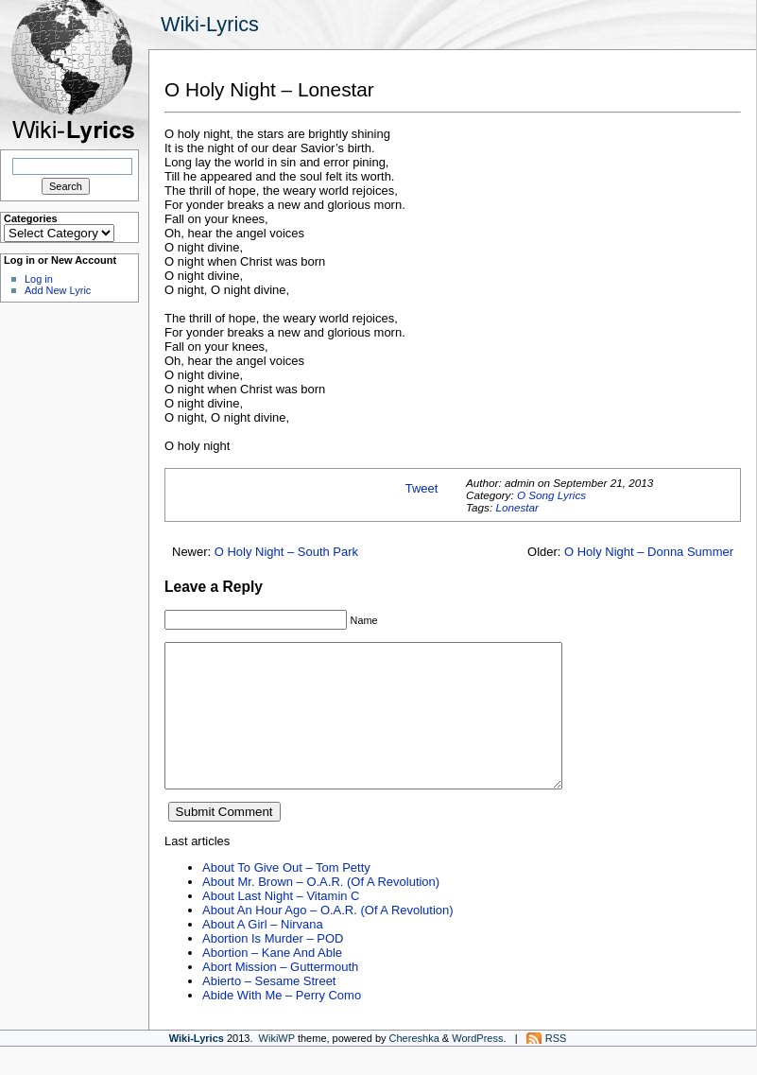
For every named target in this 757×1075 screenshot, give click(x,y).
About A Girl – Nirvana (262, 952)
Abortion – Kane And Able (272, 981)
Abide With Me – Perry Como (281, 1023)
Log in (39, 279)
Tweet (422, 488)
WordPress (477, 1066)
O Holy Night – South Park (286, 552)
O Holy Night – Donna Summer (648, 552)
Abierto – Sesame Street (268, 1009)
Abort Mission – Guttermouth (280, 995)
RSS (556, 1066)
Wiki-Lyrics (210, 24)
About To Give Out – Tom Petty (286, 896)
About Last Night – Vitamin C (280, 924)
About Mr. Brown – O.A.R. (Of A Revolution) (320, 910)
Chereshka (414, 1066)
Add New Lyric (58, 290)
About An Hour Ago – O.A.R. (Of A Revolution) (328, 938)
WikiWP (277, 1066)
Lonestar (516, 507)
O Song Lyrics (551, 495)
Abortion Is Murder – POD (272, 967)
